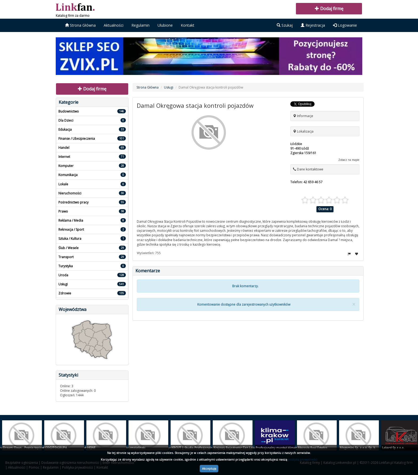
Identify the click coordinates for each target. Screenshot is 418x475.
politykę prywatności (302, 459)
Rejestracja (313, 25)
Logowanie (345, 25)
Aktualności (113, 25)
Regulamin (140, 25)
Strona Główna (80, 25)
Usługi (168, 87)
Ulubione (165, 25)
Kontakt (187, 25)
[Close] (353, 304)
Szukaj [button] (285, 25)
